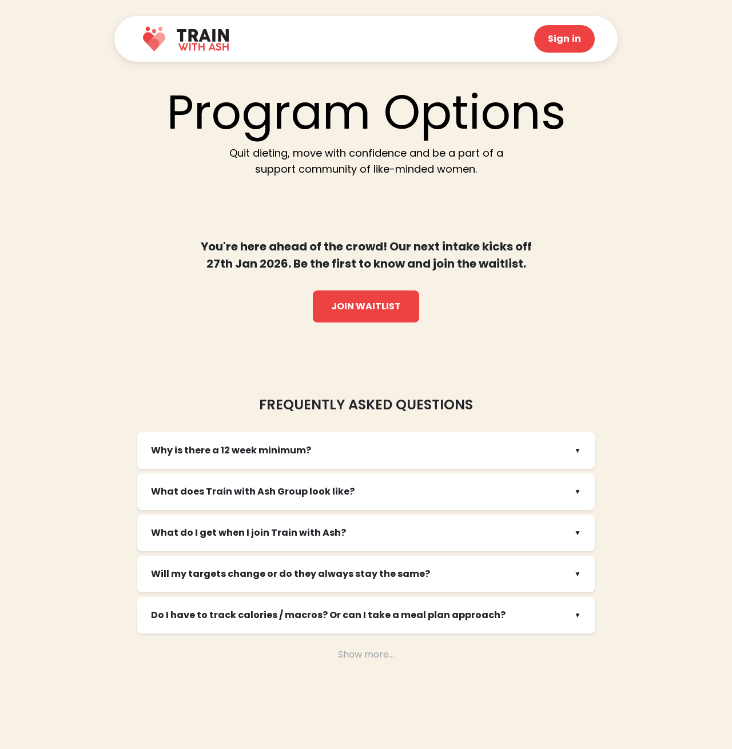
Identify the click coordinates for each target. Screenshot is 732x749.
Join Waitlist (366, 306)
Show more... (366, 654)
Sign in (564, 38)
